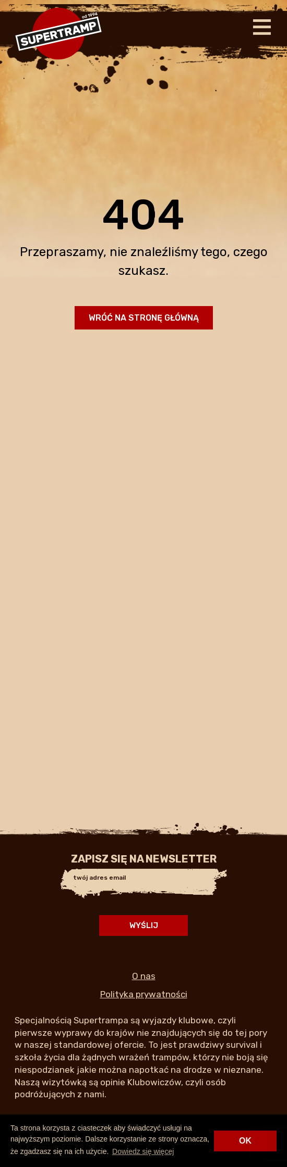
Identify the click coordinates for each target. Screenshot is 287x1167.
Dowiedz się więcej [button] (143, 1151)
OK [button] (245, 1140)
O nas (144, 976)
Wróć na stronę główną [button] (144, 318)
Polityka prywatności (143, 994)
